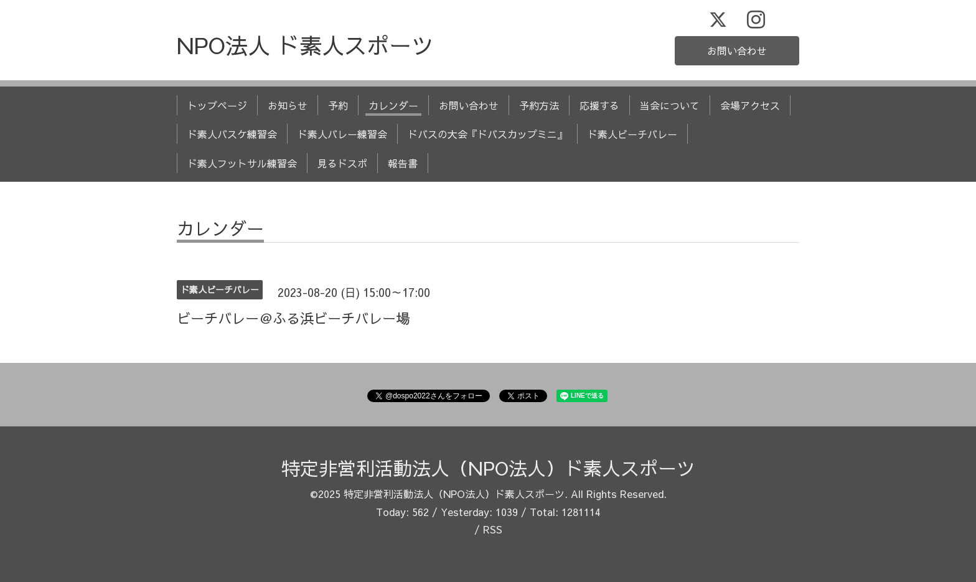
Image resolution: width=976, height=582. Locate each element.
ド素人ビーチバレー (632, 134)
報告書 (403, 163)
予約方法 (539, 105)
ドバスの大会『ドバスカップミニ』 (487, 134)
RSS (492, 529)
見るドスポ (342, 163)
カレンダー (393, 105)
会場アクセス (750, 105)
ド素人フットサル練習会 (242, 163)
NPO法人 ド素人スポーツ (305, 44)
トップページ (217, 105)
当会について (670, 105)
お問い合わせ (737, 50)
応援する (599, 105)
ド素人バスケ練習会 (232, 134)
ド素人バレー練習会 (342, 134)
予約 (338, 105)
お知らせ (287, 105)
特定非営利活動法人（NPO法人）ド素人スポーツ (488, 468)
